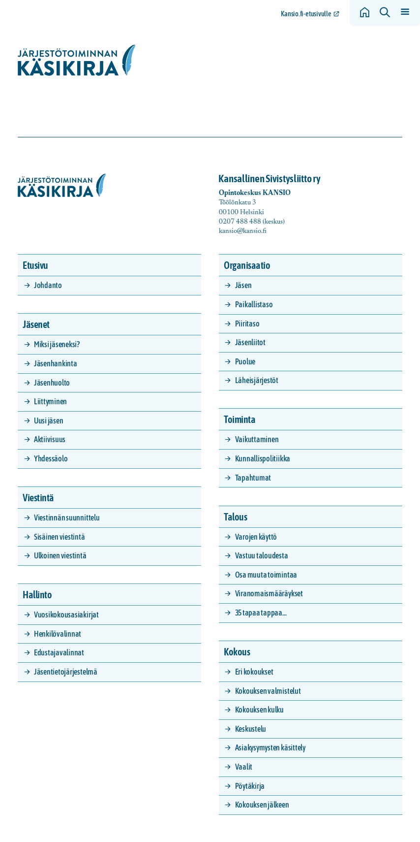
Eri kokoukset (254, 671)
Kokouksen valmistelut (268, 690)
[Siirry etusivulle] (77, 60)
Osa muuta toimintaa (266, 574)
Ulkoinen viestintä (60, 555)
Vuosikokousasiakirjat (66, 614)
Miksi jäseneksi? (57, 344)
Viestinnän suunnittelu (67, 517)
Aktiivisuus (49, 439)
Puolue (245, 361)
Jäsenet (36, 324)
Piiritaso (247, 323)
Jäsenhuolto (52, 382)
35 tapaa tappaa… (261, 612)
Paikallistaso (254, 304)
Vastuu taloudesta (261, 555)
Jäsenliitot (250, 342)
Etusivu (35, 265)
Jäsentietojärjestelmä (65, 671)
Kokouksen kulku (259, 709)
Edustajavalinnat (59, 652)
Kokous (237, 651)
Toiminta (239, 419)
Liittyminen (50, 401)
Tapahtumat (253, 477)
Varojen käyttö (256, 536)
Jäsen (243, 285)
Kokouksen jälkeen (262, 804)
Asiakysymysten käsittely (270, 747)
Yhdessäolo (51, 458)
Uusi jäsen (48, 420)
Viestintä (38, 497)
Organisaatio (247, 265)
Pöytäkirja (250, 785)
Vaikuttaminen (257, 439)
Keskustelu (251, 728)
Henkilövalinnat (57, 633)
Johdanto (48, 285)
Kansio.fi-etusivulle (306, 14)
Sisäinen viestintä (59, 536)
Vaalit (244, 766)
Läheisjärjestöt (256, 380)
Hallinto (37, 594)
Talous (235, 516)
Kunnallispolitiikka (262, 458)
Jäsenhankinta (55, 363)
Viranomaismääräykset (269, 593)
